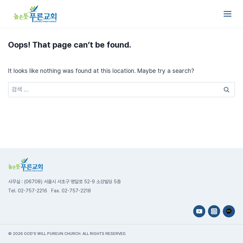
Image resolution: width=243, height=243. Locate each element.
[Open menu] (227, 13)
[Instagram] (214, 211)
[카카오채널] (229, 211)
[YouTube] (199, 211)
